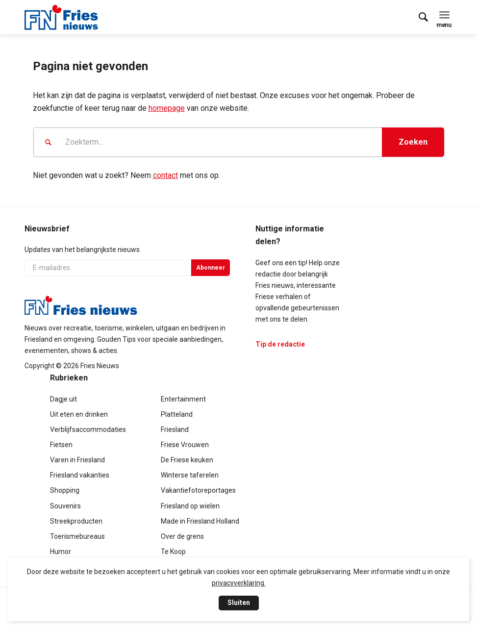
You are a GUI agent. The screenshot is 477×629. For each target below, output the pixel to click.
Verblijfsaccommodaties (88, 429)
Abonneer (210, 267)
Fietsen (61, 445)
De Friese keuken (187, 460)
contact (165, 175)
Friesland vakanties (79, 475)
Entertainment (183, 399)
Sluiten (238, 602)
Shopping (64, 490)
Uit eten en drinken (79, 414)
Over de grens (182, 536)
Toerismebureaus (77, 536)
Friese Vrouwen (185, 445)
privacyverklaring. (239, 583)
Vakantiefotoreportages (198, 490)
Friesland (175, 429)
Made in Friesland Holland (200, 521)
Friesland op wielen (190, 506)
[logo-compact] (61, 17)
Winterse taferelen (190, 475)
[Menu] (444, 14)
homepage (167, 108)
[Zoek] (418, 17)
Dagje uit (63, 399)
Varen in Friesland (77, 460)
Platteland (177, 414)
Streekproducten (76, 521)
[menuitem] (418, 17)
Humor (60, 551)
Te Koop (173, 551)
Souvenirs (65, 506)
